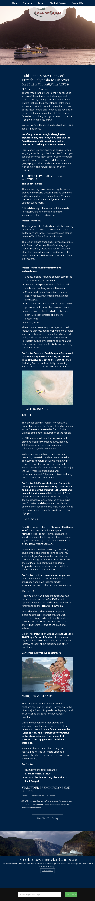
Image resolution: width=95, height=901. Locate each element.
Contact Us (77, 3)
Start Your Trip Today (47, 818)
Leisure (42, 3)
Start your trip (72, 895)
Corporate (28, 3)
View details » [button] (47, 871)
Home (15, 3)
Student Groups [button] (59, 3)
